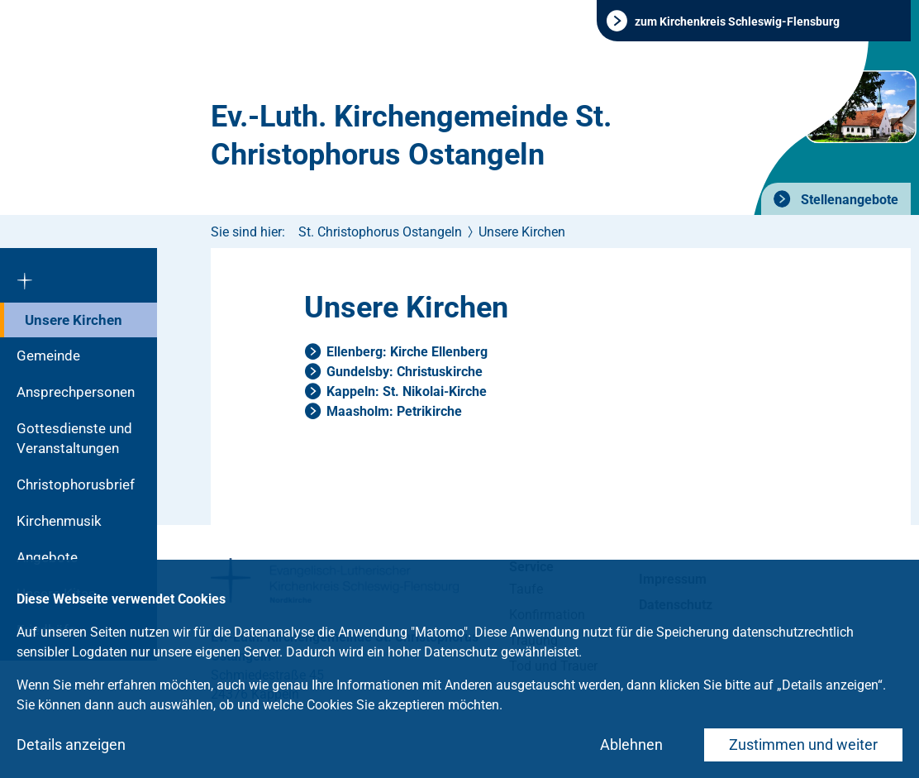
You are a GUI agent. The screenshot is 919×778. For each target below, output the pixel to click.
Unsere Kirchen (73, 320)
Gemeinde (48, 355)
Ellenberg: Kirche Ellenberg (407, 352)
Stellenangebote (848, 200)
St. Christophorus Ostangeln (380, 232)
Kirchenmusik (59, 521)
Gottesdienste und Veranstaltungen (74, 438)
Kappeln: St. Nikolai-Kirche (406, 391)
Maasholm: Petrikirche (394, 411)
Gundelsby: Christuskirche (404, 371)
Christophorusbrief (76, 484)
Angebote (47, 557)
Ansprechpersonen (76, 392)
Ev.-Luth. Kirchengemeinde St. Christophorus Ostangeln (411, 135)
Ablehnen (631, 744)
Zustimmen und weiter (803, 744)
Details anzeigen (71, 744)
